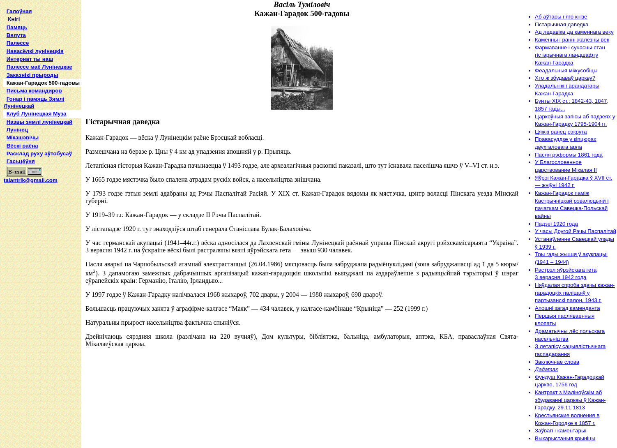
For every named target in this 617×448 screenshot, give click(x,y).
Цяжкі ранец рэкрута (561, 132)
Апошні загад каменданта (567, 308)
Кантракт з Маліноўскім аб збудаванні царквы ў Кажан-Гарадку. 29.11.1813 (570, 400)
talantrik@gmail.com (31, 177)
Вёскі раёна (22, 146)
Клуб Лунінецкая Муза (37, 114)
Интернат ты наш (30, 59)
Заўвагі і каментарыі (560, 430)
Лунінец (17, 130)
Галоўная (19, 11)
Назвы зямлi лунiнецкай (40, 122)
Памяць (17, 27)
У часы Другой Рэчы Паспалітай (575, 231)
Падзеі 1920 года (556, 224)
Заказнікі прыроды (32, 75)
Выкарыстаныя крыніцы (565, 438)
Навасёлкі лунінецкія (35, 51)
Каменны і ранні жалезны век (572, 40)
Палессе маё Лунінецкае (39, 67)
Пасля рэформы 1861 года (569, 155)
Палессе (18, 43)
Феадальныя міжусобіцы (566, 70)
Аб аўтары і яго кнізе (561, 17)
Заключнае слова (557, 362)
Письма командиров (34, 91)
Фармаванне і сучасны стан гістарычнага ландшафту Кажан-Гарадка (570, 55)
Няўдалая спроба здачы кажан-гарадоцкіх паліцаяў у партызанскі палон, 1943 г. (575, 292)
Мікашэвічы (23, 137)
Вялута (16, 35)
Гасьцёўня (21, 161)
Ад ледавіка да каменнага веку (574, 32)
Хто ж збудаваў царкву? (565, 78)
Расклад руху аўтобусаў (39, 153)
